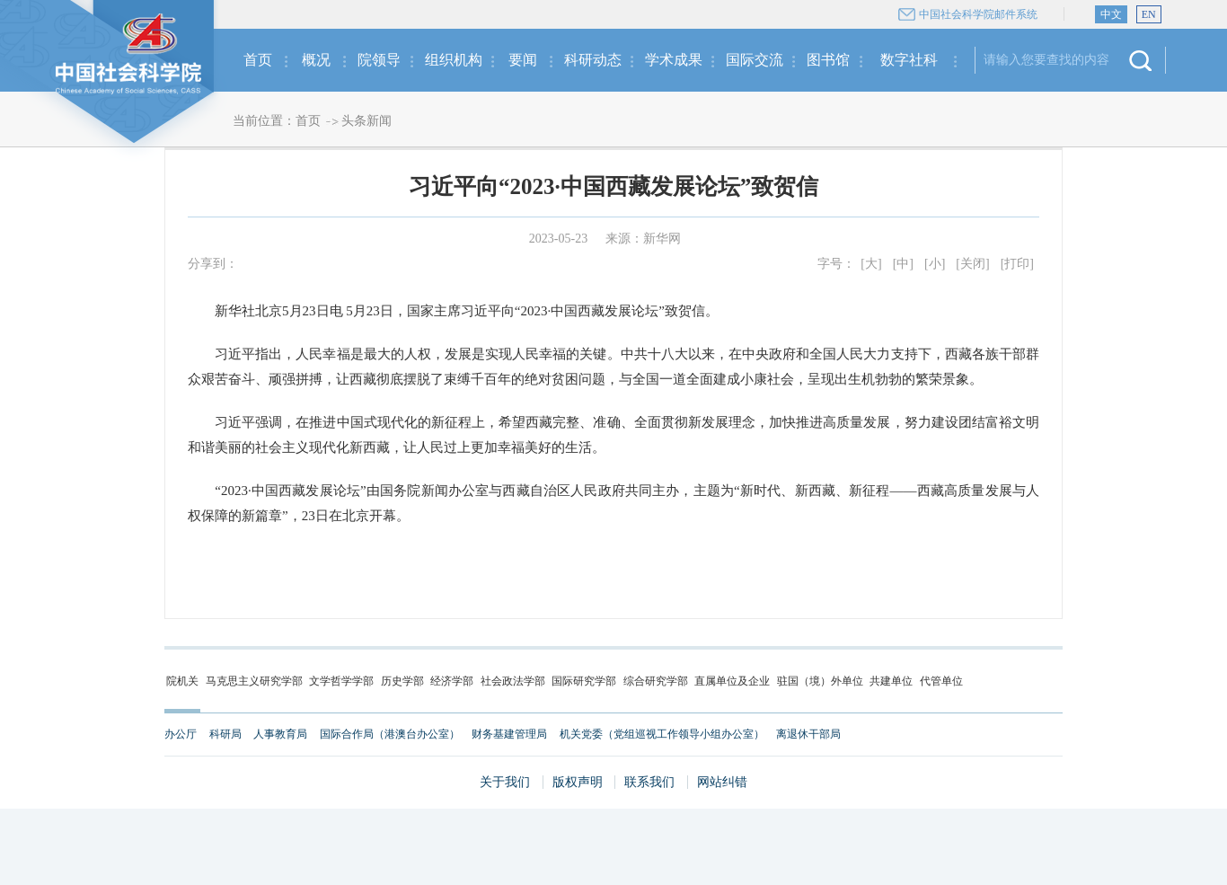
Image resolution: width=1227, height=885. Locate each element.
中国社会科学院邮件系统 (978, 14)
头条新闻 (366, 121)
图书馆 (828, 59)
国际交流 (754, 59)
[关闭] (972, 263)
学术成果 (673, 59)
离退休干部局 (808, 734)
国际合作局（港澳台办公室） (390, 734)
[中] (903, 263)
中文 (1111, 14)
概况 (316, 59)
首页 (257, 59)
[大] (871, 263)
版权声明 (577, 782)
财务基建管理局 (509, 734)
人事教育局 (280, 734)
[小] (934, 263)
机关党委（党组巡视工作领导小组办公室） (662, 734)
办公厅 (180, 734)
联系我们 (649, 782)
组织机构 (453, 59)
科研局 (225, 734)
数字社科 (909, 59)
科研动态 (593, 59)
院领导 (379, 59)
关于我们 (505, 782)
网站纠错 (722, 782)
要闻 (522, 59)
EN (1149, 14)
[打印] (1017, 263)
